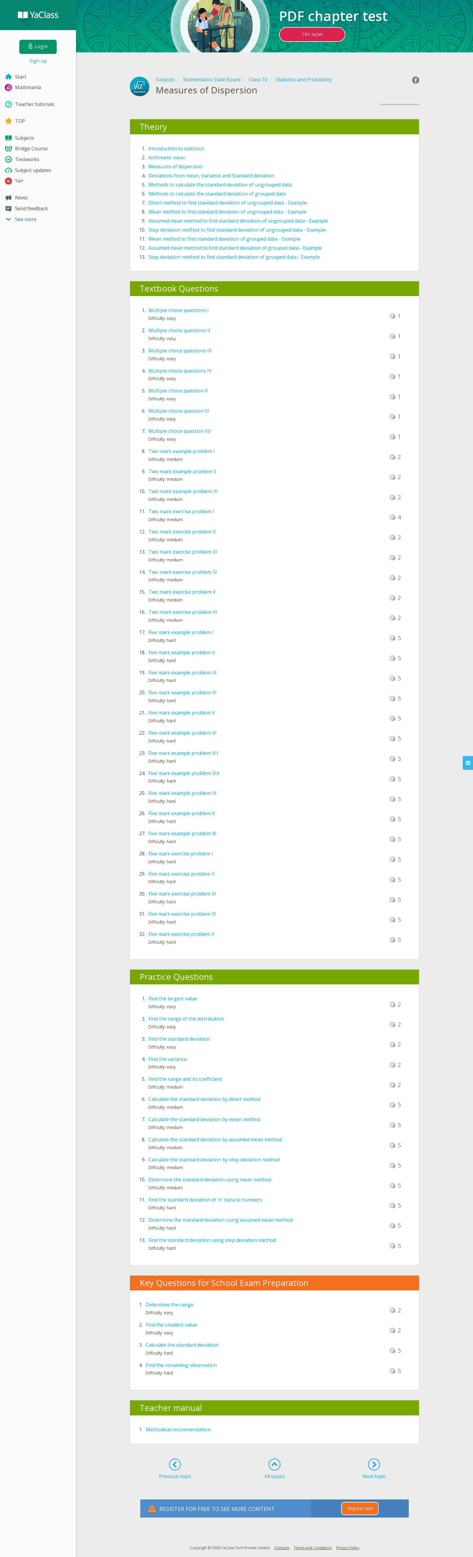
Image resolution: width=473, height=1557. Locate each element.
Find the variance (167, 1059)
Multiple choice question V (178, 390)
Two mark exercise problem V (182, 592)
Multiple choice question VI (178, 411)
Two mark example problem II (182, 471)
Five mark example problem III (182, 672)
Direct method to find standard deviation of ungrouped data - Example (227, 202)
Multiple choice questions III (180, 350)
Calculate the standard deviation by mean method (204, 1119)
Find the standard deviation (179, 1039)
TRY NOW (312, 34)
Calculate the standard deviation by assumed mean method (215, 1139)
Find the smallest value (171, 1324)
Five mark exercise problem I (180, 853)
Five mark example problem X (181, 813)
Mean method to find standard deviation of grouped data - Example (224, 239)
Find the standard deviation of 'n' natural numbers (205, 1199)
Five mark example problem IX (182, 793)
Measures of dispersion (175, 166)
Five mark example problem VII (183, 753)
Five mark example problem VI (182, 692)
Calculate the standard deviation (182, 1345)
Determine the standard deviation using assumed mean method (220, 1220)
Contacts (281, 1547)
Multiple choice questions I (178, 310)
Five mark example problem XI (182, 833)
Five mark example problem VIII (184, 773)
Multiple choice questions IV (180, 370)
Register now (360, 1508)
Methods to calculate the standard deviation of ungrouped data (220, 184)
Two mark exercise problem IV (182, 572)
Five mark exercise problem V (181, 934)
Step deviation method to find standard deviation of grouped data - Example (234, 257)
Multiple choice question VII (179, 431)
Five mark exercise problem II (181, 874)
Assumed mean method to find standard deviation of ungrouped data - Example (238, 220)
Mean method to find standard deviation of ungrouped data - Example (227, 211)
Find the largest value (172, 998)
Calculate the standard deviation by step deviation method (214, 1159)
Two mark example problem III (183, 491)
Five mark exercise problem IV (182, 914)
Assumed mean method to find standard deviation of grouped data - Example (235, 248)
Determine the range (169, 1304)
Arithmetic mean (167, 157)
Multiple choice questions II (179, 330)
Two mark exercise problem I (181, 511)
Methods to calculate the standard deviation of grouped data (217, 193)
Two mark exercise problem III (182, 552)
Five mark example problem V (181, 712)
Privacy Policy (347, 1547)
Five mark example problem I (181, 632)
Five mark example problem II (181, 652)
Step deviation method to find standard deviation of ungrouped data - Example (237, 230)
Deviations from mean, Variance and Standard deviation (211, 175)
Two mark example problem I (181, 451)
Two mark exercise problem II (182, 531)
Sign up (38, 61)
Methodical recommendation (178, 1429)
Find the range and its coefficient (185, 1079)
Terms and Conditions (313, 1547)
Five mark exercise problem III (182, 893)
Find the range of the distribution (186, 1018)
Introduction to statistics (176, 148)
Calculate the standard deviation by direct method (204, 1099)
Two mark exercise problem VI (182, 612)
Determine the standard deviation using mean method (209, 1179)
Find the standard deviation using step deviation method (212, 1240)
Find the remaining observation (181, 1365)
